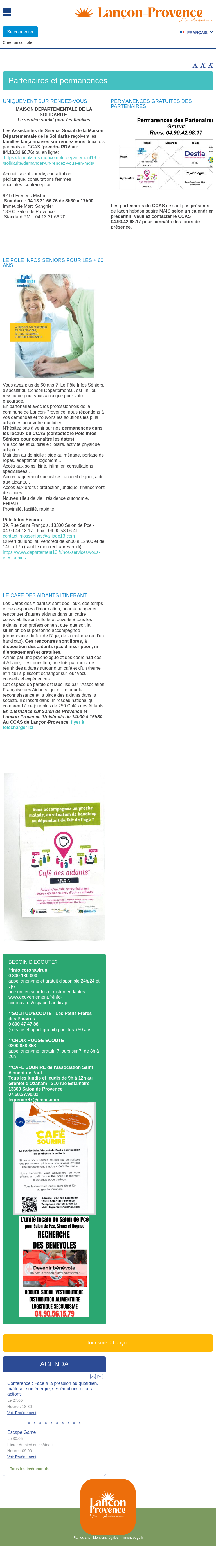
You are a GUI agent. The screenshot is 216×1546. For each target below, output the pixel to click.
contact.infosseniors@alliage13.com (39, 536)
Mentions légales (105, 1538)
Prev (93, 1376)
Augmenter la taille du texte (195, 65)
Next (100, 1376)
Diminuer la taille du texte (203, 65)
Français (197, 32)
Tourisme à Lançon (108, 1343)
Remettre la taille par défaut (210, 65)
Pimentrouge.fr (132, 1538)
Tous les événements (30, 1468)
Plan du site (81, 1538)
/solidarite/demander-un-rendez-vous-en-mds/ (48, 163)
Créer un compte (17, 42)
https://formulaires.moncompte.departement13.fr (52, 157)
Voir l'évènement (21, 1412)
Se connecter (20, 32)
